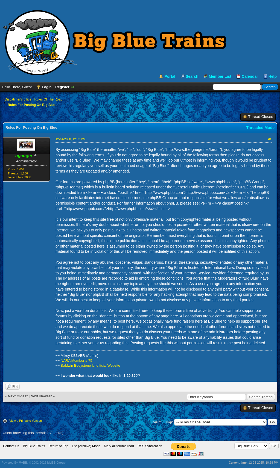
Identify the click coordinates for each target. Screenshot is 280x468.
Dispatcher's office (18, 99)
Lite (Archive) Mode (86, 446)
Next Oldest (18, 396)
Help (273, 76)
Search (192, 76)
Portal (169, 76)
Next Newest (41, 396)
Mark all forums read (119, 446)
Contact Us (11, 446)
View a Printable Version (25, 420)
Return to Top (58, 446)
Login (46, 87)
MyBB (23, 462)
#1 (270, 139)
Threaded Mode (260, 127)
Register (62, 87)
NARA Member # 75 (76, 360)
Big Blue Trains (34, 446)
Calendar (250, 76)
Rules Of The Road (48, 99)
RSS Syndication (150, 446)
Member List (220, 76)
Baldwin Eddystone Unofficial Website (90, 365)
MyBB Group (56, 462)
